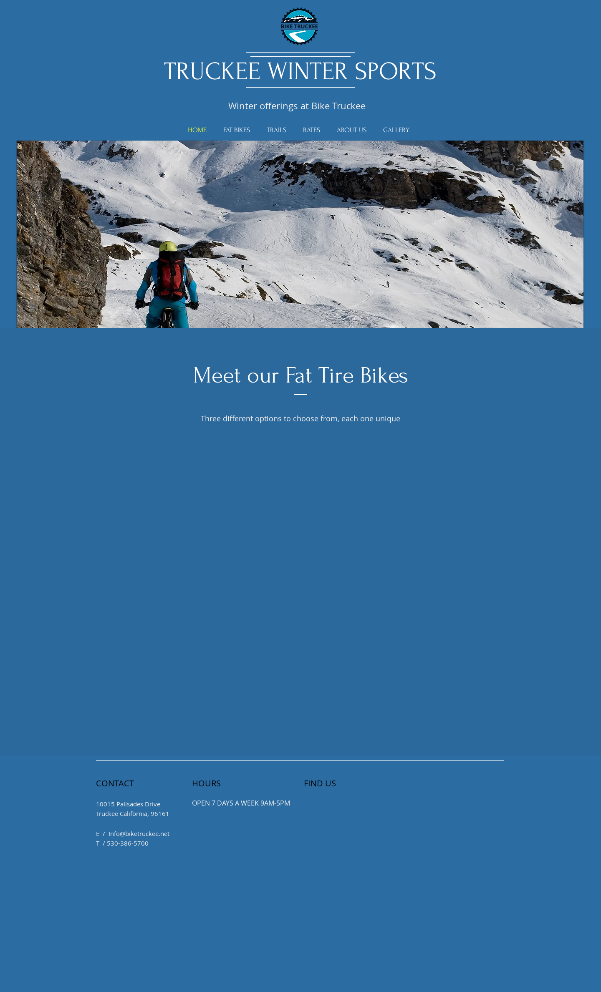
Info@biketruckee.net (139, 833)
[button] (300, 245)
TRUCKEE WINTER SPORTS (300, 72)
